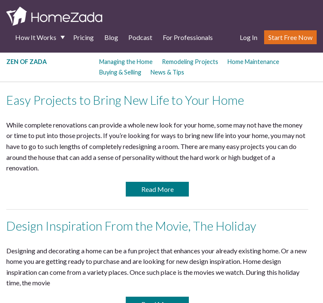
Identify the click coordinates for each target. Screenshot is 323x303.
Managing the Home (126, 61)
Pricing (83, 37)
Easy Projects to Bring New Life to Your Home (125, 100)
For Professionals (188, 37)
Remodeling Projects (190, 61)
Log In (248, 37)
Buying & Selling (120, 72)
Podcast (140, 37)
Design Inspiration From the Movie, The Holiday (131, 226)
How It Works (35, 37)
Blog (111, 37)
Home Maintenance (253, 61)
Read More (157, 189)
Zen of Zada (26, 61)
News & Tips (167, 72)
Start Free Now (290, 37)
